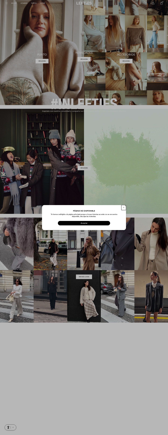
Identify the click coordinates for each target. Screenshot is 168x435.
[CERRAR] (123, 207)
